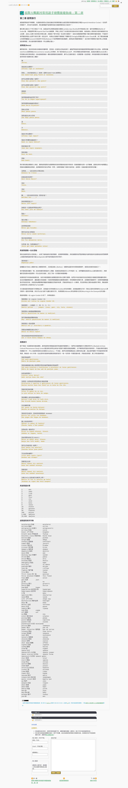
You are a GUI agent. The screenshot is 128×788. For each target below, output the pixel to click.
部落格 (88, 1)
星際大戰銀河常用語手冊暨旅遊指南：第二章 (54, 13)
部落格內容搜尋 (104, 3)
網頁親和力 (94, 1)
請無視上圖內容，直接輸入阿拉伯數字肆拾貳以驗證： (39, 767)
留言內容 (53, 738)
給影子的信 (93, 780)
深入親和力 (100, 1)
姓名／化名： (36, 740)
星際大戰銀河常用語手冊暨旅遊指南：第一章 (41, 782)
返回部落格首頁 (64, 780)
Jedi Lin (49, 703)
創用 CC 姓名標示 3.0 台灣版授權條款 (94, 703)
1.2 (67, 703)
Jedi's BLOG (13, 5)
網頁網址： (35, 752)
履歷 (113, 1)
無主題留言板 (50, 735)
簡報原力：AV (107, 1)
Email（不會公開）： (38, 746)
